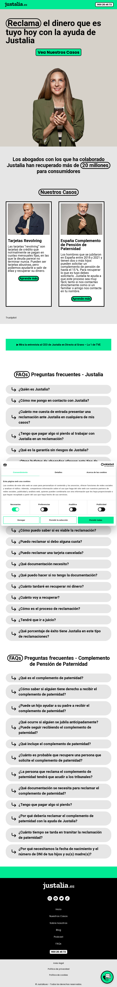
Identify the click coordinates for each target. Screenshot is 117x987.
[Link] (16, 4)
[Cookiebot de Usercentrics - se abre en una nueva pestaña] (103, 465)
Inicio (58, 911)
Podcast (58, 939)
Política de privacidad (58, 971)
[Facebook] (55, 900)
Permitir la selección (58, 520)
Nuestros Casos (58, 918)
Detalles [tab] (58, 472)
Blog (58, 932)
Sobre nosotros (58, 925)
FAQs (58, 946)
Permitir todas (95, 520)
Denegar (21, 520)
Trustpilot (11, 317)
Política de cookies (58, 977)
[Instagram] (49, 900)
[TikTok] (67, 900)
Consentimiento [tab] (20, 472)
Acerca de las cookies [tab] (97, 472)
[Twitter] (61, 900)
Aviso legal (58, 965)
